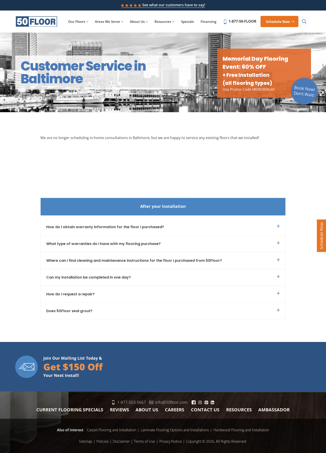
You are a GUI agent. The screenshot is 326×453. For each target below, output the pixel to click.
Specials (188, 22)
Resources (163, 22)
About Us (138, 22)
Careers (174, 409)
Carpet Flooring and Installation (111, 429)
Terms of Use (144, 440)
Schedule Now (321, 235)
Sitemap (85, 440)
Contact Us (205, 409)
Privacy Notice (170, 440)
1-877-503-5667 (134, 401)
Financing (209, 22)
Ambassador (274, 409)
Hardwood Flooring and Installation (241, 429)
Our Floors (77, 22)
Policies (102, 440)
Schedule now (279, 21)
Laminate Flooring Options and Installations (175, 429)
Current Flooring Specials (69, 409)
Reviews (119, 409)
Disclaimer (121, 440)
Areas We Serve (108, 22)
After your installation (163, 205)
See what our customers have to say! (163, 4)
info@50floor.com (174, 401)
